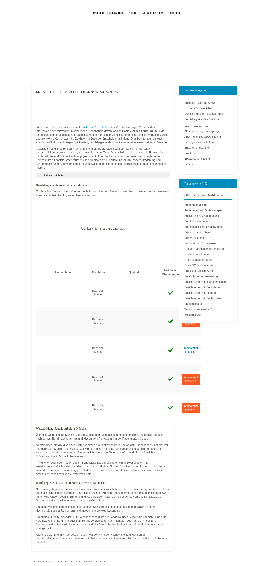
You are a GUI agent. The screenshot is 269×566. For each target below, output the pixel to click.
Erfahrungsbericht (195, 237)
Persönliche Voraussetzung (201, 276)
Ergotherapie (192, 153)
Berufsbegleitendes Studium (201, 119)
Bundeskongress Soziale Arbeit (204, 195)
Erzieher (189, 164)
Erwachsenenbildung (197, 158)
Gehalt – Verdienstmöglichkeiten (204, 248)
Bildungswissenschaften (199, 142)
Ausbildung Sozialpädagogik (201, 215)
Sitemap (100, 561)
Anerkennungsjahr (195, 204)
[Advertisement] (134, 56)
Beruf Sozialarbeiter (196, 221)
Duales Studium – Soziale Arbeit (204, 113)
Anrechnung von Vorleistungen (203, 210)
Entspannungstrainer (197, 147)
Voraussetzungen (153, 12)
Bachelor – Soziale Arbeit (199, 102)
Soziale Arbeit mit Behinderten (202, 287)
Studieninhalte (193, 303)
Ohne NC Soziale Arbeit (198, 265)
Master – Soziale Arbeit (198, 108)
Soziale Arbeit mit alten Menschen (205, 281)
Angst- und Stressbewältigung (202, 136)
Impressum (72, 561)
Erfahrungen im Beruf (197, 232)
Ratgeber (174, 12)
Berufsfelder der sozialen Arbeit (203, 226)
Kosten (133, 12)
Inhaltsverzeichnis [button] (50, 175)
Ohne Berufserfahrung (198, 259)
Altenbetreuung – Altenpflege (202, 131)
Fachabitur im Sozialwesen (200, 243)
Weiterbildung (192, 314)
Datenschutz (87, 561)
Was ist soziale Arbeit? (198, 309)
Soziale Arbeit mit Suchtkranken (203, 298)
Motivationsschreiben (197, 254)
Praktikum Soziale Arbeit (199, 270)
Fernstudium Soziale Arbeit (107, 12)
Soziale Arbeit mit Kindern (200, 292)
